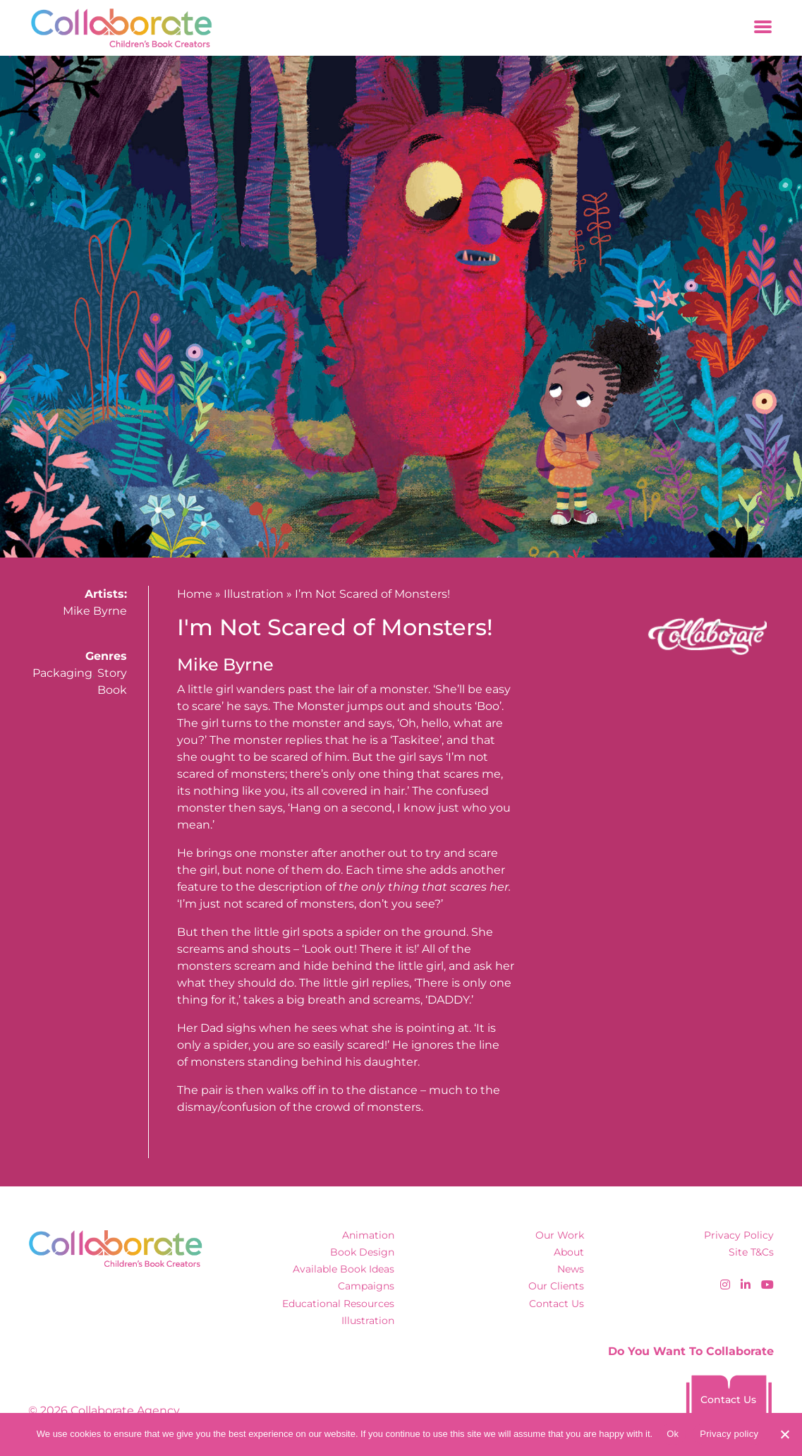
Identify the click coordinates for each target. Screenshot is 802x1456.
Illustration (254, 594)
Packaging (62, 673)
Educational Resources (338, 1303)
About (569, 1252)
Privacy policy (729, 1433)
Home (194, 594)
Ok (673, 1433)
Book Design (362, 1252)
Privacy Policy (739, 1235)
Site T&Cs (751, 1252)
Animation (368, 1235)
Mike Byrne (95, 611)
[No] (784, 1434)
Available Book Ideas (343, 1269)
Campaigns (366, 1286)
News (570, 1269)
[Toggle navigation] (763, 27)
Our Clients (556, 1286)
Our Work (559, 1235)
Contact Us (556, 1303)
